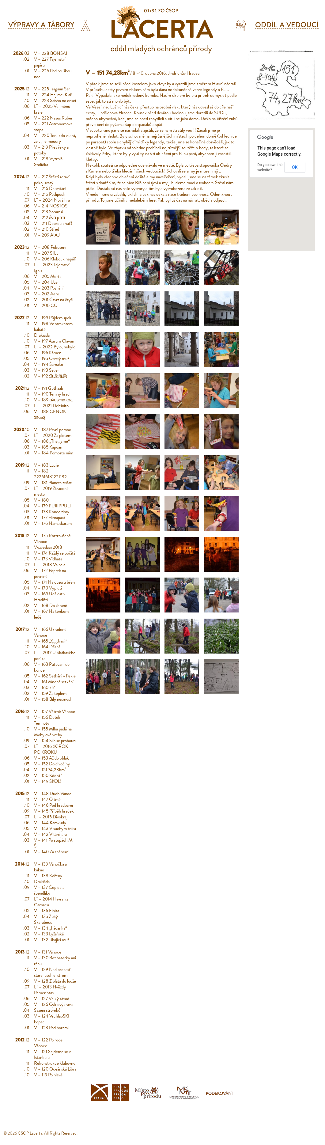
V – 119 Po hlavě (48, 1074)
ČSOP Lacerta (30, 1133)
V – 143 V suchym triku (55, 828)
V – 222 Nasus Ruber (53, 118)
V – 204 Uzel (46, 282)
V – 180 (41, 500)
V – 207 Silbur (47, 253)
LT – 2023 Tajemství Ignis (52, 267)
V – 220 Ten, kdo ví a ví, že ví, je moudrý (55, 138)
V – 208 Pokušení (50, 247)
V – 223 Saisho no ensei (55, 100)
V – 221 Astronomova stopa (53, 126)
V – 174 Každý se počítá (54, 553)
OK (294, 167)
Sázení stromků (47, 1010)
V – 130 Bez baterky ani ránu (55, 960)
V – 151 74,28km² (50, 769)
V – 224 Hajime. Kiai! (53, 94)
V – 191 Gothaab (48, 388)
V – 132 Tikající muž (51, 939)
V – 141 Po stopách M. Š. (53, 843)
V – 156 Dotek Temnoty (47, 720)
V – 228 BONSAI (50, 53)
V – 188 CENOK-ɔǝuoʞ (50, 414)
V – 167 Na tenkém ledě (51, 614)
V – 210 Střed (46, 229)
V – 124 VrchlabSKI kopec (51, 1019)
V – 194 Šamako (48, 364)
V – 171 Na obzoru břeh (54, 582)
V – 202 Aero (46, 293)
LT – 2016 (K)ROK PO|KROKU (51, 749)
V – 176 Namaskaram (53, 523)
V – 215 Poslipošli (49, 194)
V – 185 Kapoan (48, 447)
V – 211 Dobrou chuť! (53, 223)
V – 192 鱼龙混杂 (50, 376)
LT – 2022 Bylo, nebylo (54, 346)
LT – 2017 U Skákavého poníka (54, 655)
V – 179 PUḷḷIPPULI (52, 505)
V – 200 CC (45, 305)
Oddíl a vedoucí (287, 25)
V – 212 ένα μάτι (49, 217)
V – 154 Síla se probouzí (55, 740)
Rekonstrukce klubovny (54, 1063)
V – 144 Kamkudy (50, 822)
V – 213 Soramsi (48, 211)
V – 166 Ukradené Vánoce (50, 632)
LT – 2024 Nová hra (52, 200)
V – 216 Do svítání (50, 188)
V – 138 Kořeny (48, 875)
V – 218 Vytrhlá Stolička (48, 161)
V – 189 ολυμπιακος (53, 399)
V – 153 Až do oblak (51, 758)
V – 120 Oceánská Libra (55, 1069)
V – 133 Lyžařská (49, 934)
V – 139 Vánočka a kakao (50, 867)
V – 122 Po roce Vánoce (48, 1043)
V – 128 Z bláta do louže (55, 981)
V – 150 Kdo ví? (48, 775)
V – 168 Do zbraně (50, 605)
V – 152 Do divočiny (52, 763)
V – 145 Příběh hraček (54, 811)
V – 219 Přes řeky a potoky (51, 150)
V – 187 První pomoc (52, 429)
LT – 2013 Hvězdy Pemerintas (50, 990)
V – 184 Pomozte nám (53, 452)
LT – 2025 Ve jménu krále (52, 109)
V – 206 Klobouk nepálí (55, 259)
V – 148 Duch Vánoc (52, 793)
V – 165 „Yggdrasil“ (50, 641)
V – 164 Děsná (47, 646)
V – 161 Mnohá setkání (54, 681)
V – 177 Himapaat (49, 517)
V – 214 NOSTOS (50, 206)
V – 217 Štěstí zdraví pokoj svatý (52, 179)
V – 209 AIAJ (47, 235)
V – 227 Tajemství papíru (50, 62)
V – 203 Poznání (48, 288)
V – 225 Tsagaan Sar (52, 88)
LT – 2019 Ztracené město (51, 491)
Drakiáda (42, 335)
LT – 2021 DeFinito (51, 405)
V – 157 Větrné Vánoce (54, 711)
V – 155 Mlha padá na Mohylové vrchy (53, 732)
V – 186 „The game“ (52, 441)
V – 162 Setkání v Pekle (55, 676)
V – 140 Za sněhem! (52, 851)
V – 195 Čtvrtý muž (51, 358)
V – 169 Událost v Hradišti (49, 596)
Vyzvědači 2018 (48, 547)
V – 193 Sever (46, 370)
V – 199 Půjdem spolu (53, 317)
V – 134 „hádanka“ (50, 928)
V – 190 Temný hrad (52, 394)
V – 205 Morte (48, 276)
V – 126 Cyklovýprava (53, 1004)
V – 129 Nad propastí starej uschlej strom (52, 972)
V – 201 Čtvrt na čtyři (53, 299)
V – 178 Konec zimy (51, 511)
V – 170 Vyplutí (48, 588)
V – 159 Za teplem (50, 693)
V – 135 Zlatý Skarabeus (46, 919)
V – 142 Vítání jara (50, 834)
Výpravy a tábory (41, 25)
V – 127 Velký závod (51, 998)
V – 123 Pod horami (51, 1027)
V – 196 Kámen (47, 352)
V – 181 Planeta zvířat (53, 482)
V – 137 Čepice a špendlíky (49, 890)
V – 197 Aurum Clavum (54, 341)
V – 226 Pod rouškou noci (52, 73)
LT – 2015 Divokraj (50, 816)
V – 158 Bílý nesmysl (52, 699)
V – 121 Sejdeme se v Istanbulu (52, 1054)
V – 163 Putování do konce (52, 667)
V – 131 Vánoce (47, 952)
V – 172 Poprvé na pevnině (50, 573)
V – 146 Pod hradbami (53, 805)
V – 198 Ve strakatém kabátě (53, 326)
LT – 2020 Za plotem (52, 435)
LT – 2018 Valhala (49, 564)
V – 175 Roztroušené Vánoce (52, 538)
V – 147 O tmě (47, 799)
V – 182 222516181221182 (50, 474)
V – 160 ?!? (44, 687)
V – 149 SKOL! (47, 781)
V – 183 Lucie (46, 465)
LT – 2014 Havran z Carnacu (51, 902)
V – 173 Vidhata (48, 558)
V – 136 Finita (46, 910)
